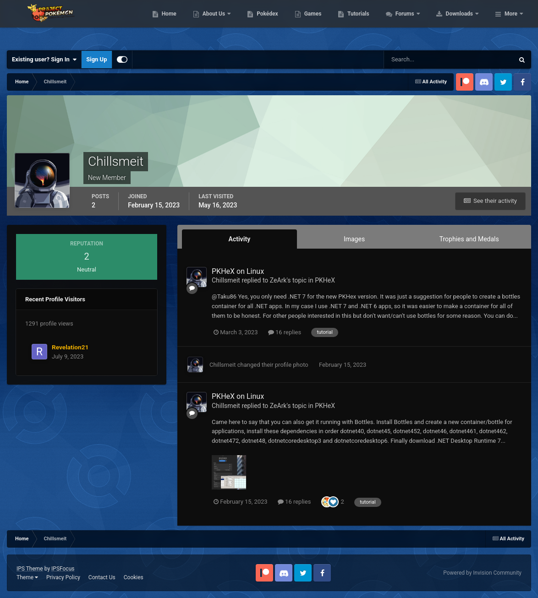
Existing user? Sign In (44, 59)
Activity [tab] (239, 239)
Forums (463, 23)
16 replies (284, 332)
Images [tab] (354, 239)
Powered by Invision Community (482, 573)
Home (227, 23)
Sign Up (96, 59)
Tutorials (416, 23)
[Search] (421, 59)
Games (371, 23)
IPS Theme (29, 568)
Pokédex (325, 23)
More (511, 23)
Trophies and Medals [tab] (469, 239)
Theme (27, 577)
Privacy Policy (63, 577)
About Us (272, 23)
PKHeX (325, 280)
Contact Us (101, 577)
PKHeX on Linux (238, 271)
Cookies (133, 577)
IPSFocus (62, 568)
